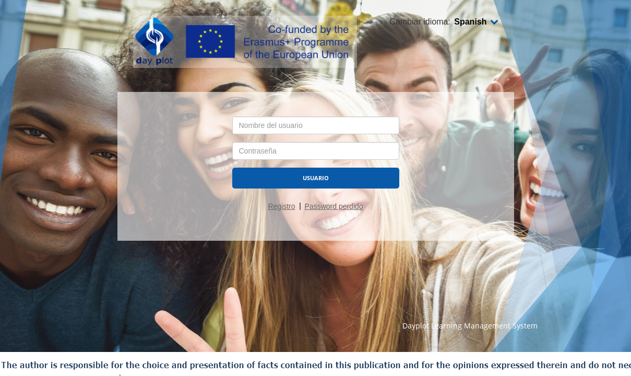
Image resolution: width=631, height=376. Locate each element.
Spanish (476, 21)
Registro (281, 206)
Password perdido (334, 206)
